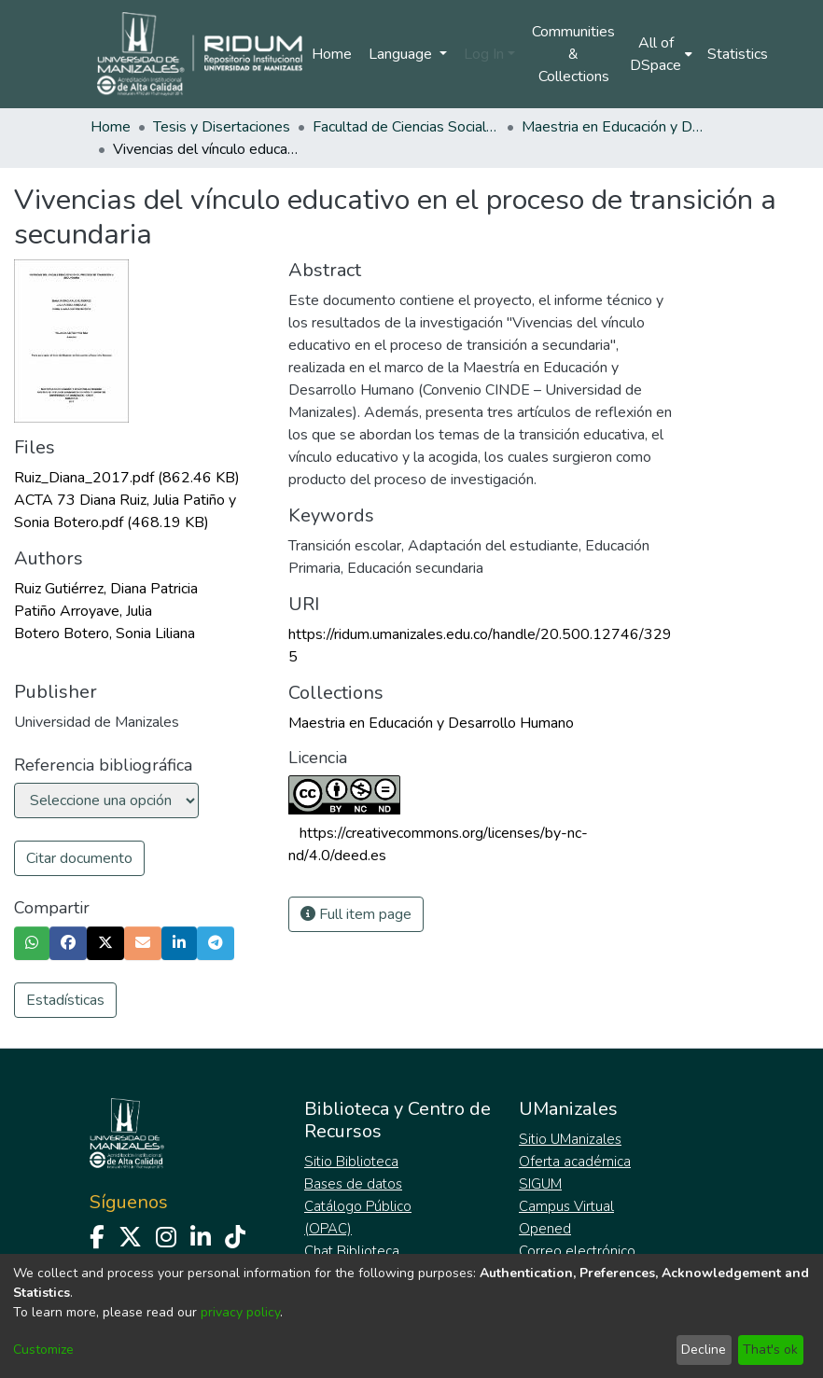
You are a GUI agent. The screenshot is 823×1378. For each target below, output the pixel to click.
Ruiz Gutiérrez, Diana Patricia (106, 588)
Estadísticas (65, 1000)
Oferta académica (575, 1161)
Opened (545, 1228)
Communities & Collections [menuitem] (573, 54)
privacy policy (240, 1312)
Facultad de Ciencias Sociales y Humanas (406, 127)
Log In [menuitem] (484, 54)
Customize (43, 1349)
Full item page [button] (356, 914)
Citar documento (79, 858)
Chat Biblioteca (351, 1251)
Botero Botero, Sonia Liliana (104, 633)
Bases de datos (353, 1184)
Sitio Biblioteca (351, 1161)
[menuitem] (661, 54)
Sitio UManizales (570, 1139)
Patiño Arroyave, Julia (83, 611)
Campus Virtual (566, 1206)
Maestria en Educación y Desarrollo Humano (615, 127)
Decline (703, 1349)
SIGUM (540, 1184)
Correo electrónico (577, 1251)
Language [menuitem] (402, 54)
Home (332, 54)
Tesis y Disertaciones (221, 127)
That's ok (770, 1349)
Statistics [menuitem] (737, 54)
